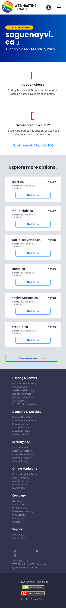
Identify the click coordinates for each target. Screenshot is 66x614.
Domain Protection (22, 457)
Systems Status (20, 538)
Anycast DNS (19, 400)
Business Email (20, 434)
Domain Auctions (21, 424)
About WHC (18, 504)
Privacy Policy (37, 599)
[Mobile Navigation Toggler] (59, 7)
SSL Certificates (20, 447)
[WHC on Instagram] (38, 551)
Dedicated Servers (21, 393)
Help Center (18, 534)
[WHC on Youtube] (45, 551)
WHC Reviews (19, 507)
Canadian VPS (19, 386)
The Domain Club (21, 427)
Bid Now (33, 195)
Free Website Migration (24, 404)
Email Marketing (20, 477)
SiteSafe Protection (22, 450)
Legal (24, 599)
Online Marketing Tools (24, 474)
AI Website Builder (21, 431)
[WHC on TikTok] (15, 556)
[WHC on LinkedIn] (30, 551)
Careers (16, 521)
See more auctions (32, 358)
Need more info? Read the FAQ (33, 145)
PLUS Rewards (19, 484)
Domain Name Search (23, 417)
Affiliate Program (21, 481)
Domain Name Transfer (24, 420)
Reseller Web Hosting (23, 390)
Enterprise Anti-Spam (23, 454)
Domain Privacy (20, 461)
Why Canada (19, 514)
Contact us (18, 518)
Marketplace (18, 487)
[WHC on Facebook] (16, 551)
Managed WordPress (23, 397)
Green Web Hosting (22, 511)
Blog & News (18, 501)
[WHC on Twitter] (23, 551)
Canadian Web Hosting (24, 383)
